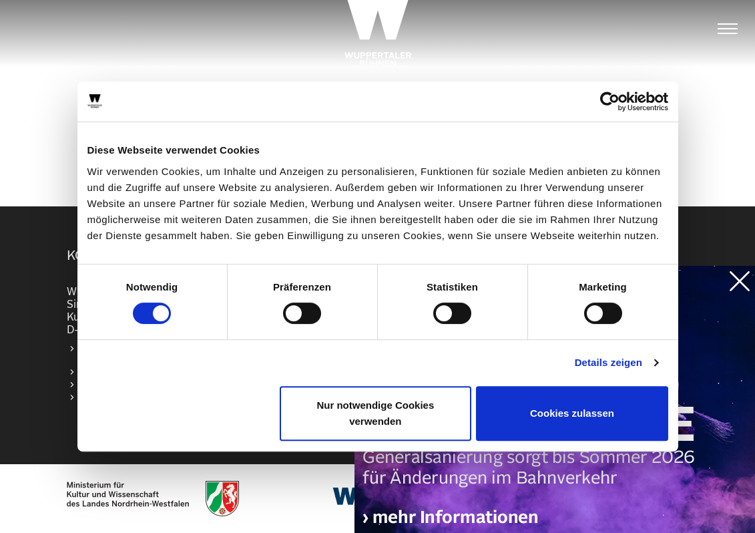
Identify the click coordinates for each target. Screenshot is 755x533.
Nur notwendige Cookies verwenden (375, 413)
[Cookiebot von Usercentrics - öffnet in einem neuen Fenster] (609, 102)
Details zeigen (608, 362)
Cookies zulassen (572, 413)
